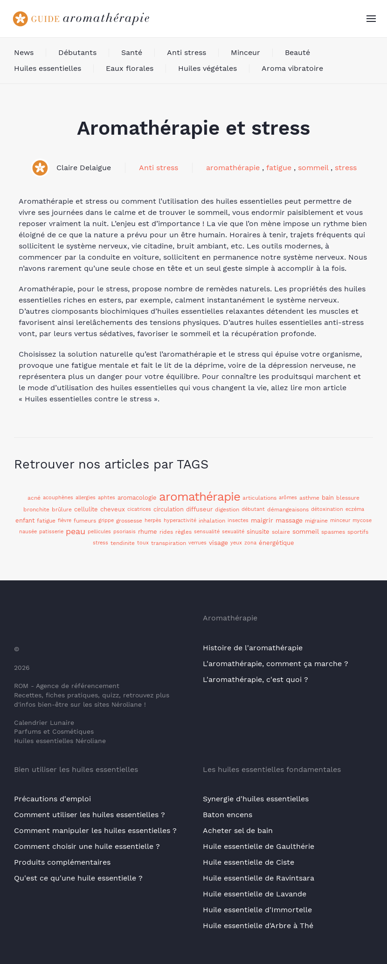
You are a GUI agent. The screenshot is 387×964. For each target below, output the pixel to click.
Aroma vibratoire (292, 68)
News (24, 52)
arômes (288, 498)
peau (75, 531)
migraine (316, 520)
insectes (238, 520)
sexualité (233, 532)
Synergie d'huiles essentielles (256, 798)
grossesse (129, 520)
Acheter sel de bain (238, 830)
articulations (259, 498)
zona (250, 543)
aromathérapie (233, 167)
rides (166, 532)
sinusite (258, 531)
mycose (362, 520)
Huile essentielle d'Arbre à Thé (258, 925)
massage (289, 520)
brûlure (62, 509)
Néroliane (126, 704)
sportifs (357, 532)
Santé (131, 52)
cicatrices (139, 509)
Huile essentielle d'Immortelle (257, 909)
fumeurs (85, 520)
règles (183, 532)
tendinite (123, 543)
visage (218, 542)
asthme (309, 498)
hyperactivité (180, 520)
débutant (253, 509)
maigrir (262, 520)
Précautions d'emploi (52, 798)
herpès (153, 520)
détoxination (327, 509)
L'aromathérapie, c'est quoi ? (255, 679)
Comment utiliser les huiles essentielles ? (89, 814)
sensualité (207, 532)
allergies (86, 498)
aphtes (106, 498)
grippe (106, 520)
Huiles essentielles (47, 68)
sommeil (313, 167)
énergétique (276, 542)
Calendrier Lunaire (44, 722)
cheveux (112, 509)
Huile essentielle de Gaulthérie (258, 846)
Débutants (77, 52)
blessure (347, 498)
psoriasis (124, 532)
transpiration (168, 543)
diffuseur (199, 509)
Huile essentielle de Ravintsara (258, 878)
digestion (227, 509)
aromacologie (137, 497)
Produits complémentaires (62, 862)
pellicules (99, 532)
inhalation (212, 520)
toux (143, 543)
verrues (197, 543)
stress (346, 167)
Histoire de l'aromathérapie (253, 647)
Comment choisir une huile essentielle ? (87, 846)
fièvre (64, 520)
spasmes (333, 532)
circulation (168, 509)
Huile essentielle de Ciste (248, 862)
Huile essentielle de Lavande (254, 893)
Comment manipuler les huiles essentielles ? (95, 830)
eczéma (355, 509)
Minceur (245, 52)
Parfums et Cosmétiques (54, 731)
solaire (281, 532)
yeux (236, 543)
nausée (28, 532)
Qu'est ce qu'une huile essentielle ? (78, 878)
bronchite (36, 509)
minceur (340, 520)
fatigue (278, 167)
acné (34, 498)
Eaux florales (129, 68)
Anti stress (186, 52)
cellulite (86, 509)
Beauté (297, 52)
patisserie (51, 532)
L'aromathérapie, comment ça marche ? (275, 663)
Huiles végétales (207, 68)
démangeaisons (288, 509)
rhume (147, 531)
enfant (25, 520)
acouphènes (58, 498)
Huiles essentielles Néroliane (60, 740)
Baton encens (227, 814)
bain (328, 497)
